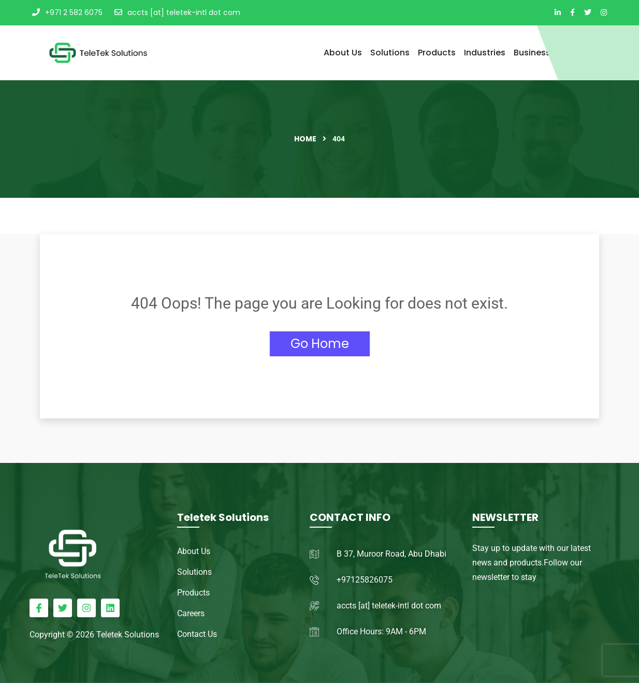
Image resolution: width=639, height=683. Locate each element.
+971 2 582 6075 (67, 12)
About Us (343, 53)
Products (437, 53)
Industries (484, 53)
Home (305, 139)
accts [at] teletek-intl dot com (177, 12)
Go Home (320, 343)
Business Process (550, 53)
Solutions (390, 53)
